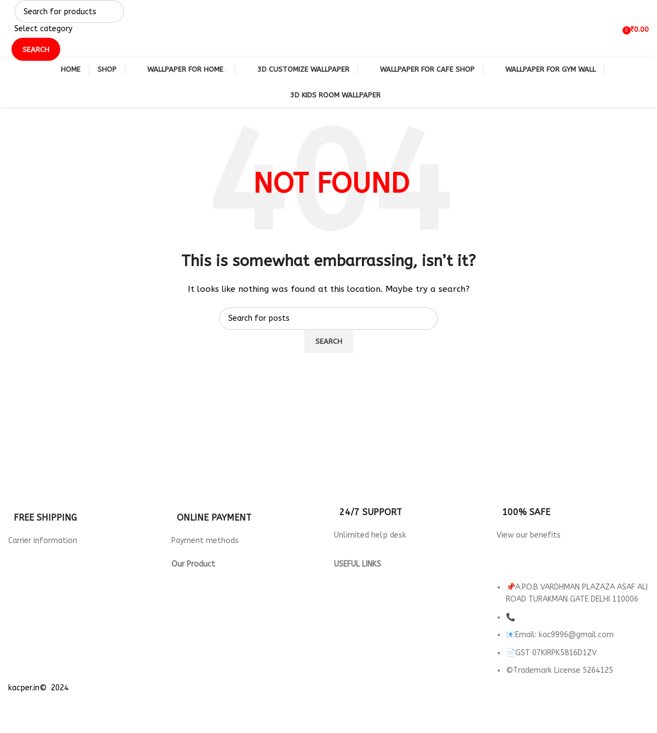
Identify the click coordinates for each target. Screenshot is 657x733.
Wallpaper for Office (210, 625)
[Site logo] (8, 28)
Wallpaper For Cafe (206, 600)
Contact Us (354, 612)
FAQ (341, 637)
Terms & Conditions (369, 600)
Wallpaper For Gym (206, 612)
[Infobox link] (84, 513)
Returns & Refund (365, 588)
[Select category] (69, 29)
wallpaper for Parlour (211, 637)
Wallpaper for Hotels (210, 588)
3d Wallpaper (196, 576)
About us (350, 625)
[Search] (69, 11)
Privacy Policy (358, 576)
